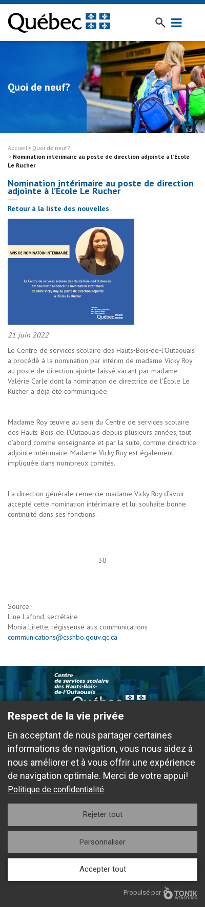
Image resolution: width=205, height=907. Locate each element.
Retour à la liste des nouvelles (58, 208)
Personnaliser (102, 842)
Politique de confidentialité (56, 789)
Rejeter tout (102, 814)
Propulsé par (160, 893)
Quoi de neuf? (51, 148)
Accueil (17, 148)
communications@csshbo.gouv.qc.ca (62, 637)
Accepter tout (102, 869)
